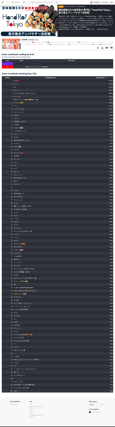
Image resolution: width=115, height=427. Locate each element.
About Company (14, 404)
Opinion (31, 412)
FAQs (31, 404)
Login (111, 2)
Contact (31, 410)
